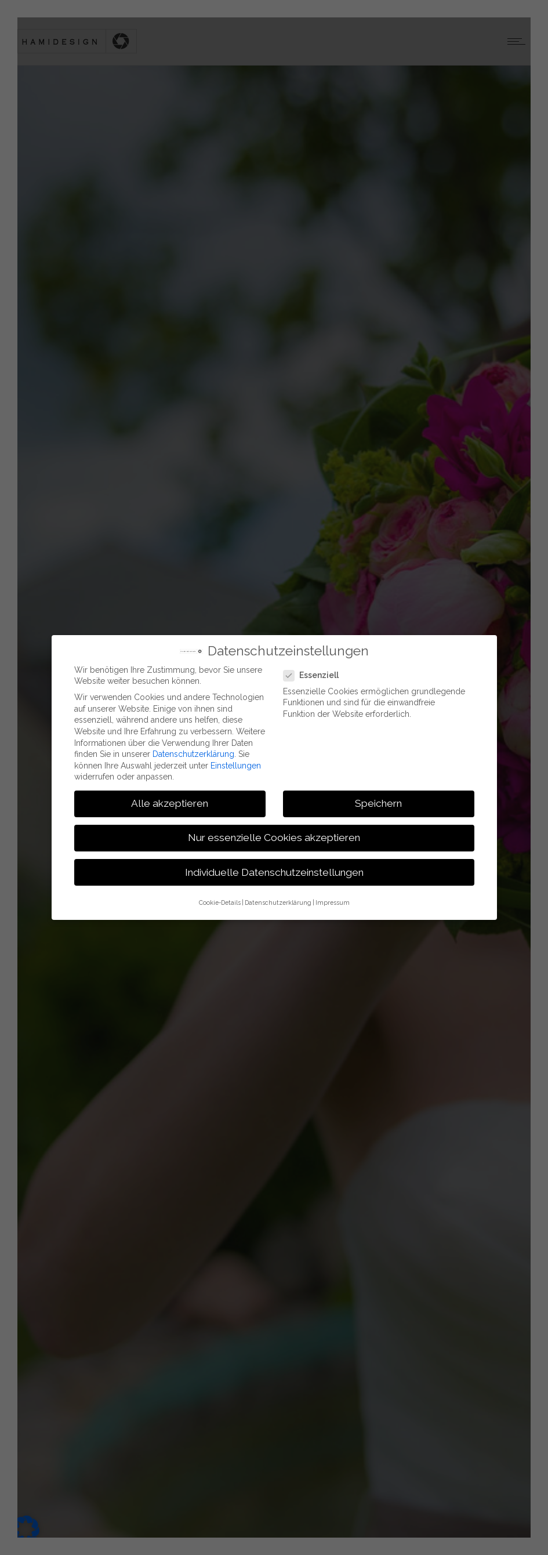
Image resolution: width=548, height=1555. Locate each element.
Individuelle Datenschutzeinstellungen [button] (274, 872)
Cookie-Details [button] (220, 901)
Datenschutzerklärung (193, 753)
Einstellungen (236, 765)
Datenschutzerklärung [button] (278, 901)
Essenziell (314, 675)
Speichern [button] (378, 803)
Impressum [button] (332, 901)
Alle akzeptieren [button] (169, 803)
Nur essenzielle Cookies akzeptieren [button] (274, 837)
